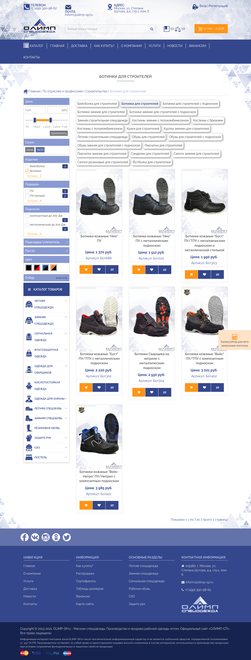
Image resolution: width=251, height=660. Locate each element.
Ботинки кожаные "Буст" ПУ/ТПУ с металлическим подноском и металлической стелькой (204, 243)
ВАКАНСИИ (197, 46)
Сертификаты (86, 581)
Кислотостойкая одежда (42, 375)
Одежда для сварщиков (46, 358)
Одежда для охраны (46, 388)
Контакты (30, 604)
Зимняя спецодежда (46, 309)
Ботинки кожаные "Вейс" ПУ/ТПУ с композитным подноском (204, 358)
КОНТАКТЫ (31, 57)
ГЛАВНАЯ (57, 46)
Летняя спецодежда (46, 292)
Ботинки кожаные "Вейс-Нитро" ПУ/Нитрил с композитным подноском (99, 476)
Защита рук (46, 427)
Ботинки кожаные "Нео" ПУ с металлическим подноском (151, 241)
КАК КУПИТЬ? (104, 46)
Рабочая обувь (139, 588)
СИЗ (46, 437)
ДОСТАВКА (79, 46)
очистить (61, 267)
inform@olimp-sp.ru (81, 15)
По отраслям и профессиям (63, 91)
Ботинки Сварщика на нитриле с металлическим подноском (152, 361)
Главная (31, 91)
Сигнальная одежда (46, 325)
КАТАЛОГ (33, 45)
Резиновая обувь (42, 417)
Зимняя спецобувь (46, 407)
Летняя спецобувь (46, 398)
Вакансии (83, 596)
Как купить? (84, 566)
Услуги (28, 581)
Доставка (30, 588)
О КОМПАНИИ (131, 46)
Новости (29, 596)
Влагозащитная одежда (46, 341)
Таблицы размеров (89, 588)
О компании (32, 573)
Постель (46, 447)
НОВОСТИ (174, 46)
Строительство (96, 91)
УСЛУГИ (155, 46)
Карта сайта (85, 604)
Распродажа (85, 573)
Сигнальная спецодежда (147, 581)
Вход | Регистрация (213, 6)
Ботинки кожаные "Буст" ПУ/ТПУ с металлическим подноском (99, 358)
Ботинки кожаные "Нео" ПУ (99, 238)
